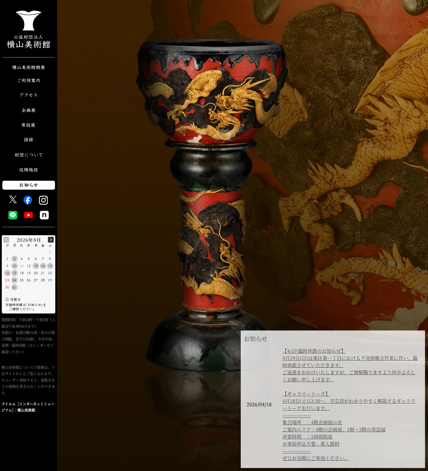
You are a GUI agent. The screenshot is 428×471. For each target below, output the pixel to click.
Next (51, 240)
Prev (6, 240)
